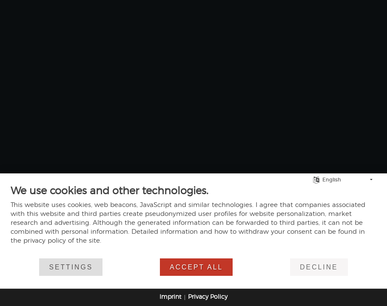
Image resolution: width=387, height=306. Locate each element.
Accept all (196, 267)
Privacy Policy (208, 297)
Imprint (170, 297)
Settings (71, 267)
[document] (193, 221)
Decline (319, 267)
